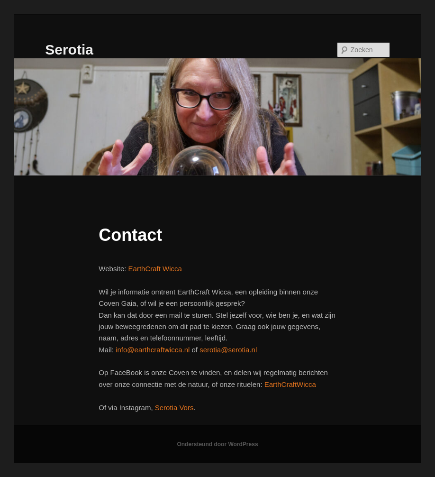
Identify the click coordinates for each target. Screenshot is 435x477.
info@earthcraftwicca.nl (153, 350)
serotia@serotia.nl (228, 350)
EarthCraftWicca (290, 384)
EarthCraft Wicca (155, 269)
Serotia (69, 49)
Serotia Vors (174, 408)
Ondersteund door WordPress (217, 444)
